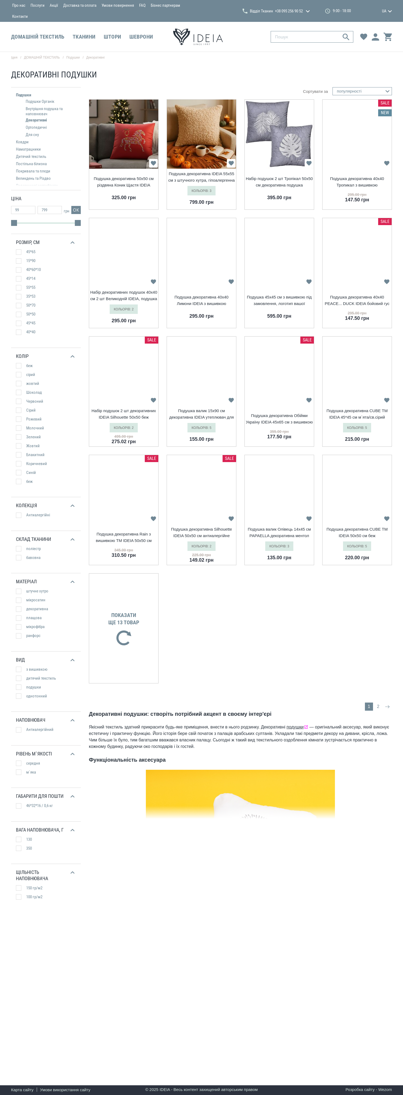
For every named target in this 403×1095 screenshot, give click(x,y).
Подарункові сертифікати (37, 185)
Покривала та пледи (33, 171)
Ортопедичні (36, 127)
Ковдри (22, 142)
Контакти (20, 16)
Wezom (385, 1089)
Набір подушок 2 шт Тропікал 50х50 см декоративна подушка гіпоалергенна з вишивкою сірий (279, 182)
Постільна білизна (31, 163)
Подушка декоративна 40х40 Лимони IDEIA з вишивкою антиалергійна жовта (201, 301)
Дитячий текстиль (31, 156)
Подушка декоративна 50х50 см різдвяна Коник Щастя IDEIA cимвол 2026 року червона (124, 182)
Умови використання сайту (65, 1089)
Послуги (38, 5)
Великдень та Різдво (33, 178)
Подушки (23, 95)
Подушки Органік (40, 101)
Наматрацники (28, 149)
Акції (54, 5)
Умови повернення (118, 5)
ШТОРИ (112, 36)
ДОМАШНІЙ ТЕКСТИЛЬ (38, 36)
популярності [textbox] (349, 91)
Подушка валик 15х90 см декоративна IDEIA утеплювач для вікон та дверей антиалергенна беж (201, 414)
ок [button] (76, 210)
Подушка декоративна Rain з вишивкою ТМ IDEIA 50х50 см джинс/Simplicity (124, 538)
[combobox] (362, 91)
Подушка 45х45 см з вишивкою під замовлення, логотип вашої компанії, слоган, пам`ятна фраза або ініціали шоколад (279, 301)
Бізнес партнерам (165, 5)
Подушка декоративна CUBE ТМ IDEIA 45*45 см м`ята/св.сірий (357, 413)
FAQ (142, 5)
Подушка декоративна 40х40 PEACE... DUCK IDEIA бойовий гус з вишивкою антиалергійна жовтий (357, 301)
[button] (45, 242)
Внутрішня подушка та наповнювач (44, 111)
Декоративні (95, 57)
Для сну (32, 134)
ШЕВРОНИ (141, 36)
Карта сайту (22, 1089)
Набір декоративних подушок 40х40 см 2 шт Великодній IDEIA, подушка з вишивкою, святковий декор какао (123, 296)
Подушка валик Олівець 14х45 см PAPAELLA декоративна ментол (279, 532)
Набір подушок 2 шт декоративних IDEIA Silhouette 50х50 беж (124, 413)
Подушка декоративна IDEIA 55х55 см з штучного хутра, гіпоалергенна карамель (201, 177)
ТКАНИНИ (84, 36)
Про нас (18, 5)
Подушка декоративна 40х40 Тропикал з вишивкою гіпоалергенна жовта (357, 182)
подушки (295, 727)
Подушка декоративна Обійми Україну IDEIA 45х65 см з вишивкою (279, 418)
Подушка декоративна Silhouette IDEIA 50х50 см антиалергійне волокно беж (201, 533)
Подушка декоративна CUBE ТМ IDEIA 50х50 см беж (357, 532)
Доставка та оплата (79, 5)
